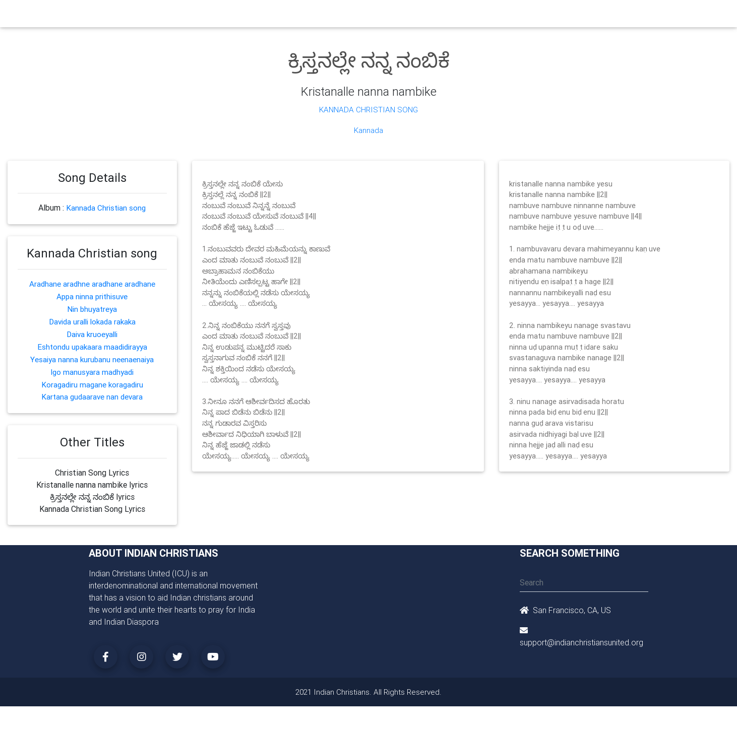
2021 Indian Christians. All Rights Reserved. (368, 686)
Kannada (368, 129)
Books (345, 16)
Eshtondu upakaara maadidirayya (92, 343)
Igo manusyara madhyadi (92, 367)
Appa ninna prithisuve (92, 294)
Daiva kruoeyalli (92, 330)
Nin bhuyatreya (92, 306)
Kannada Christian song (106, 207)
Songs (488, 16)
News (407, 16)
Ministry (257, 16)
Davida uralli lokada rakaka (92, 318)
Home (186, 15)
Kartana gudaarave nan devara (92, 391)
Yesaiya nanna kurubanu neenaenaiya (92, 355)
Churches (219, 16)
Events (377, 16)
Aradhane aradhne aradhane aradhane (92, 282)
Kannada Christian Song (369, 109)
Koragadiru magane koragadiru (92, 379)
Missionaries (447, 16)
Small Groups (302, 16)
